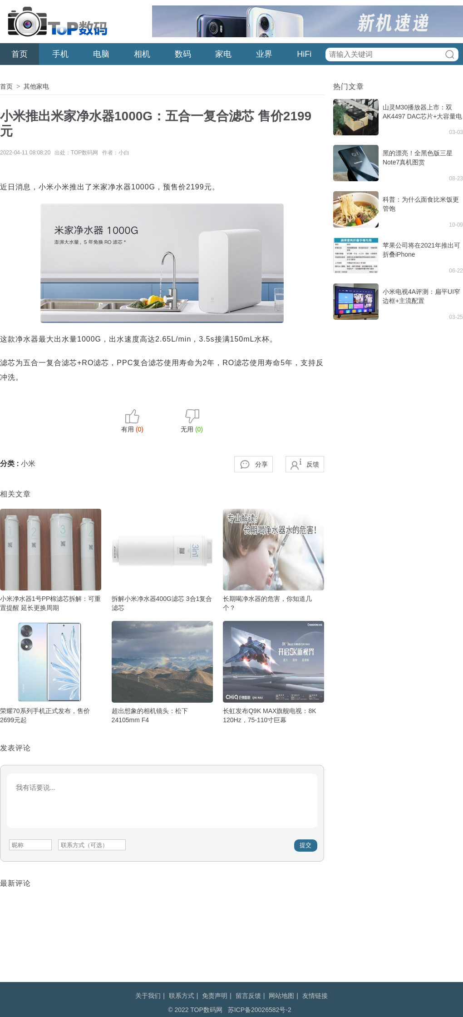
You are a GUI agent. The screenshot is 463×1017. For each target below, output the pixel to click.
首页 (19, 54)
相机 (142, 54)
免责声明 (214, 995)
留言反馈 (248, 995)
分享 (261, 464)
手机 (60, 54)
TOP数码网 (56, 21)
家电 (223, 54)
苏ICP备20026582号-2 (259, 1009)
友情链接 (315, 995)
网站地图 (281, 995)
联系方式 (181, 995)
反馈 (312, 464)
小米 (28, 463)
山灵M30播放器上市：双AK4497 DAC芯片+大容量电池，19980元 (422, 116)
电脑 (101, 54)
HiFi (304, 54)
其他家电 (36, 86)
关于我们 (148, 995)
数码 (183, 54)
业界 (264, 54)
